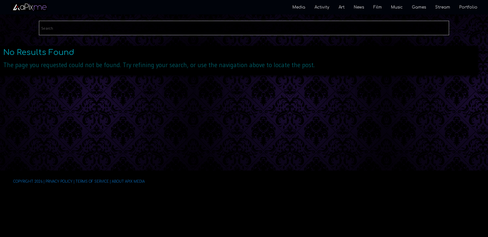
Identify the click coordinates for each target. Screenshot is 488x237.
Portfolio (468, 7)
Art (342, 7)
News (359, 7)
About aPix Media (128, 181)
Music (397, 7)
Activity (322, 7)
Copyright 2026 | (29, 181)
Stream (442, 7)
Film (377, 7)
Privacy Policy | (60, 181)
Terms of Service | (93, 181)
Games (419, 7)
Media (298, 7)
